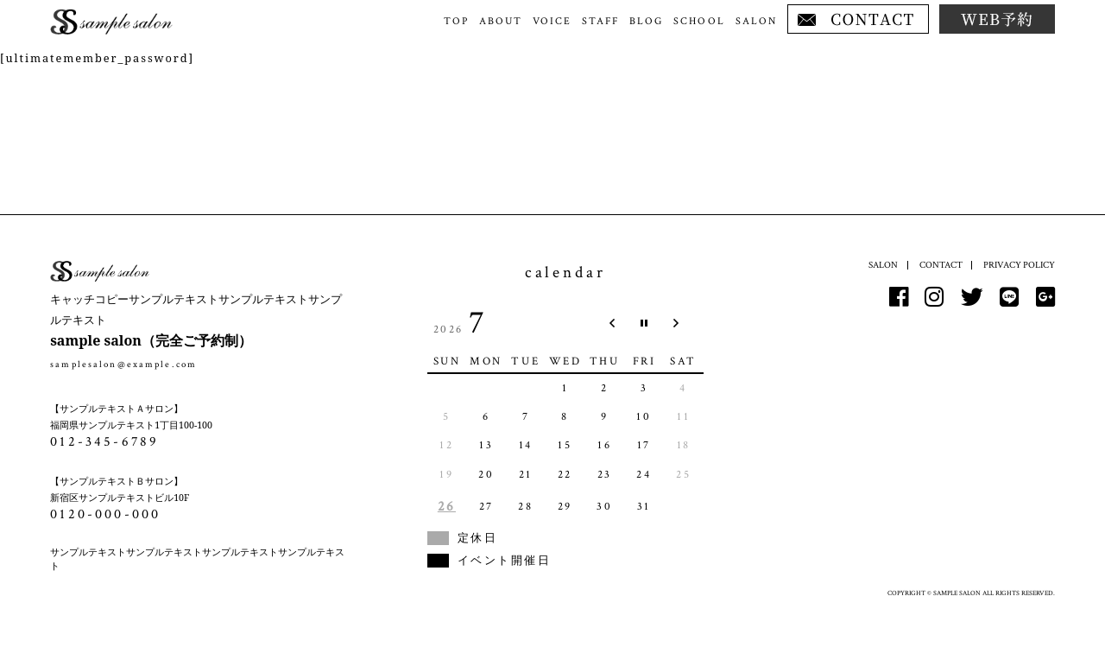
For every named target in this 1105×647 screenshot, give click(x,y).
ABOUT (500, 21)
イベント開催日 (505, 561)
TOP (456, 21)
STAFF (600, 21)
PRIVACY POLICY (1019, 265)
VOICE (552, 21)
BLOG (646, 21)
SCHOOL (698, 21)
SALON (756, 21)
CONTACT (941, 265)
